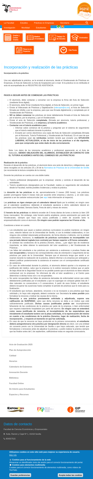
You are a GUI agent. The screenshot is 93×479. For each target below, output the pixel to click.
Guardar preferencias (20, 475)
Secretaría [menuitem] (64, 23)
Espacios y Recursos (19, 394)
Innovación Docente (18, 372)
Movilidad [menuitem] (25, 28)
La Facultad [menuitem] (9, 23)
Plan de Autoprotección (20, 350)
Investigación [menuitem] (9, 28)
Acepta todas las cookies (70, 475)
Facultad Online (16, 383)
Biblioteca (13, 378)
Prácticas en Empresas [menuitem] (44, 23)
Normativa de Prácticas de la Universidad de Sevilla (66, 168)
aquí (45, 197)
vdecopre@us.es (62, 108)
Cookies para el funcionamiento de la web (31, 460)
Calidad (12, 356)
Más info (13, 455)
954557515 (11, 439)
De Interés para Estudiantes (22, 389)
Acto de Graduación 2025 (20, 344)
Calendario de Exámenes (20, 367)
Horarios (13, 361)
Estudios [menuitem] (24, 23)
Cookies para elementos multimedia (28, 465)
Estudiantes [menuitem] (41, 28)
